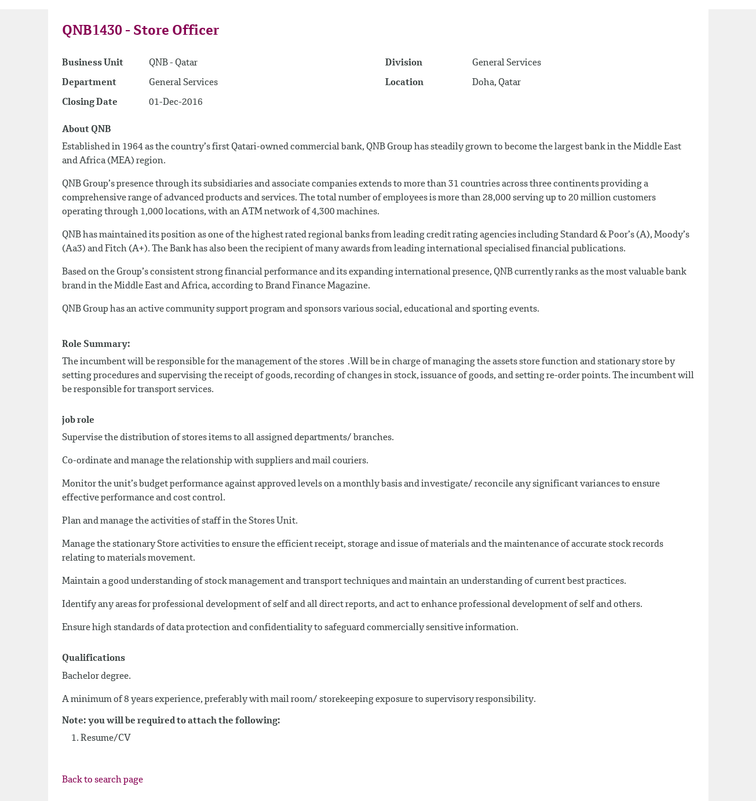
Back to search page (102, 780)
